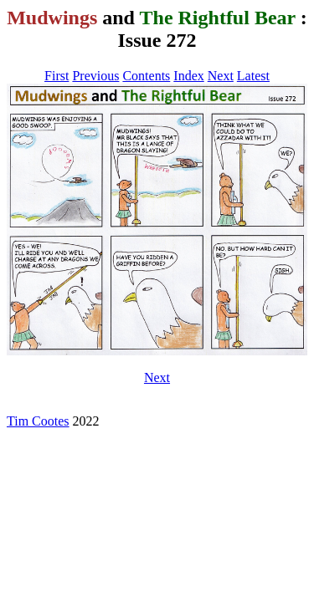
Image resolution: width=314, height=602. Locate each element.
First (56, 76)
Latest (253, 76)
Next (221, 76)
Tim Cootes (38, 421)
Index (188, 76)
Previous (95, 76)
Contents (146, 76)
